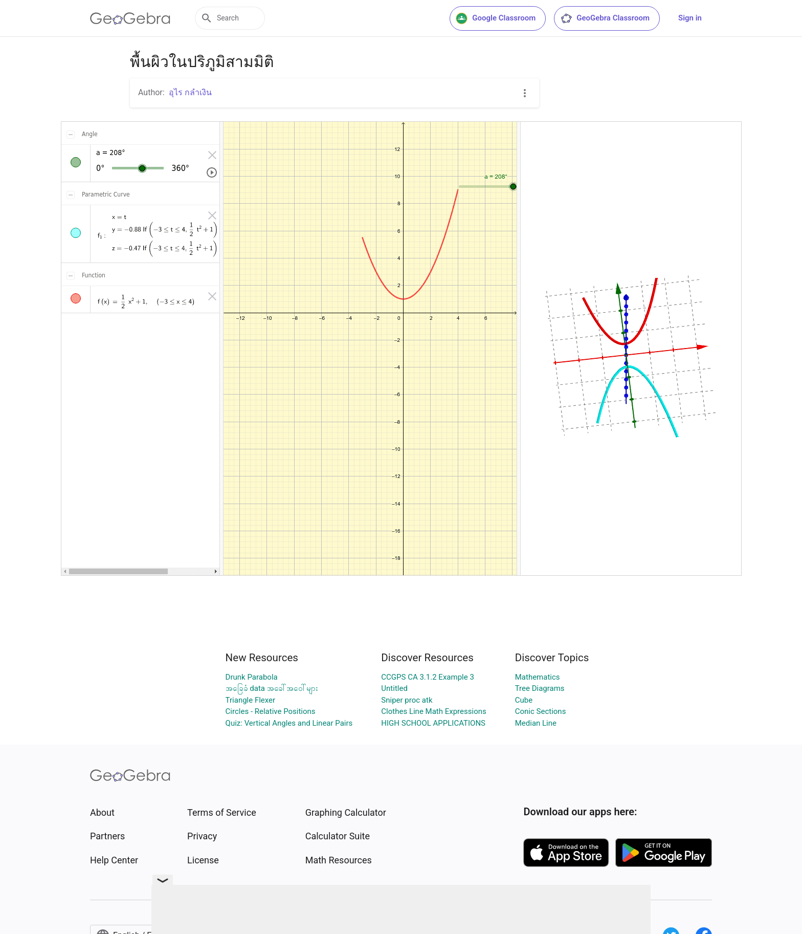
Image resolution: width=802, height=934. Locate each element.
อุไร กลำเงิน (190, 92)
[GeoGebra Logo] (130, 18)
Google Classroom (496, 18)
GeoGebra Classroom (605, 18)
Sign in (690, 18)
